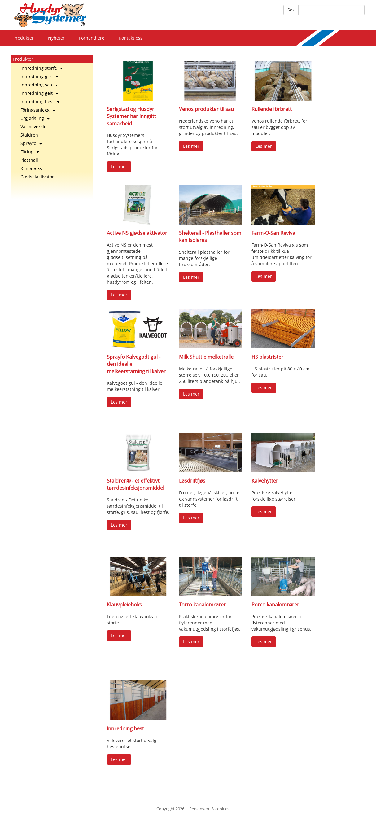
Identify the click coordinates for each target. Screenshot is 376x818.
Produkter (23, 38)
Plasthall (29, 160)
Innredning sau (39, 85)
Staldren (29, 135)
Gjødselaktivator (37, 177)
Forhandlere (91, 38)
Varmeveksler (34, 126)
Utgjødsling (35, 118)
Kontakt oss (130, 38)
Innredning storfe (41, 68)
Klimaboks (31, 168)
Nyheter (56, 38)
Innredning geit (39, 93)
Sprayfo (31, 143)
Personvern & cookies (209, 808)
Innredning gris (39, 76)
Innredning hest (39, 101)
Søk (291, 10)
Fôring (29, 152)
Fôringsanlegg (37, 110)
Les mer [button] (119, 166)
